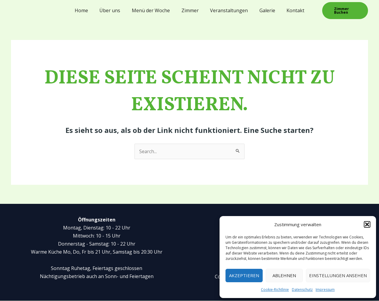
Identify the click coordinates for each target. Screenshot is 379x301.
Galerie (263, 10)
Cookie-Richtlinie (275, 289)
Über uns (114, 10)
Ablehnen (284, 275)
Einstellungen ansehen (338, 275)
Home (87, 10)
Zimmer (190, 10)
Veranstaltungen (227, 10)
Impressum (325, 289)
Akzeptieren (244, 275)
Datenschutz (302, 289)
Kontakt (290, 10)
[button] (367, 224)
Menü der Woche (153, 10)
